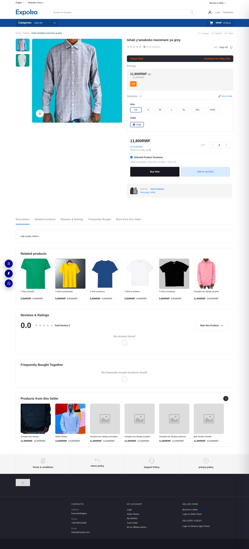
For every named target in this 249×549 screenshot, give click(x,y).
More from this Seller (128, 219)
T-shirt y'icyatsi (27, 291)
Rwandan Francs (35, 3)
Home (18, 33)
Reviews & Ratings (72, 219)
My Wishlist (132, 518)
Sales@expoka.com (80, 532)
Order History (133, 514)
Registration (228, 12)
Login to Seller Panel (192, 514)
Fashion (26, 33)
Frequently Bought (99, 219)
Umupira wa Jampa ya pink (206, 291)
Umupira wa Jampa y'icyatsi (137, 436)
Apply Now (204, 509)
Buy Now (155, 171)
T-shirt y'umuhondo (64, 291)
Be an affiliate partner (136, 527)
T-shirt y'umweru (132, 291)
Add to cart (205, 171)
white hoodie (61, 436)
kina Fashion (157, 189)
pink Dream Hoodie (202, 436)
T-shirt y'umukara (167, 291)
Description (23, 219)
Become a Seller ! (217, 3)
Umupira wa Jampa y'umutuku (104, 436)
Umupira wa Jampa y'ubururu (172, 436)
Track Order (132, 523)
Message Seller (148, 192)
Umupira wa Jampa (29, 436)
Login (218, 12)
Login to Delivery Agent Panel (196, 526)
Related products (45, 219)
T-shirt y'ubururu (97, 291)
